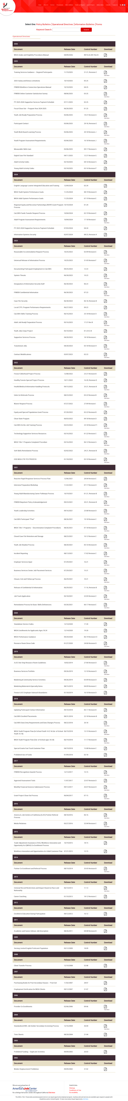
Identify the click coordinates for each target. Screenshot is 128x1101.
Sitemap (72, 1088)
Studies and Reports (80, 5)
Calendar (108, 5)
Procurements (60, 5)
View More (106, 75)
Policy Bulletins (69, 5)
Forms (99, 24)
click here (85, 1099)
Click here (51, 1092)
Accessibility (73, 1092)
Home (39, 5)
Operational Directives (62, 24)
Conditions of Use (75, 1090)
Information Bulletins (84, 24)
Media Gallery (100, 5)
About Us (46, 5)
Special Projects (90, 5)
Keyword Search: (44, 29)
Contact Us (115, 5)
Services (52, 5)
